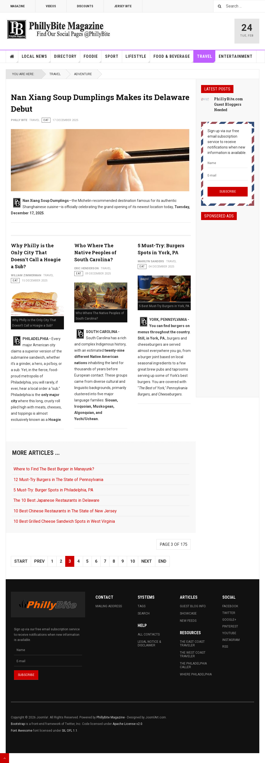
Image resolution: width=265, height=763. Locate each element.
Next (146, 561)
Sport (112, 56)
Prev (39, 561)
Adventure (83, 74)
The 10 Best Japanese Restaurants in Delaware (56, 500)
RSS (225, 646)
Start (21, 561)
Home (12, 56)
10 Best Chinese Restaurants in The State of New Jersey (65, 510)
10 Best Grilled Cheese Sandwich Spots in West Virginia (64, 521)
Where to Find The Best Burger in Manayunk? (53, 469)
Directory (67, 58)
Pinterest (230, 626)
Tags (141, 606)
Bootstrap (18, 724)
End (162, 561)
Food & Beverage (173, 58)
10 (132, 561)
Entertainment (236, 56)
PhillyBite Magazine (111, 717)
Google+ (229, 619)
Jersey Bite (123, 6)
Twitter (228, 613)
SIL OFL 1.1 (69, 730)
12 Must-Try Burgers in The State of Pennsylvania (58, 479)
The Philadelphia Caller (193, 665)
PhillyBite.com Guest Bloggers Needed (228, 104)
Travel (206, 58)
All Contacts (149, 634)
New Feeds (188, 621)
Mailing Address (108, 606)
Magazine (17, 6)
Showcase (188, 613)
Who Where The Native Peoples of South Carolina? (95, 252)
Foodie (92, 58)
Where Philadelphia (196, 674)
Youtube (229, 633)
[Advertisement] (227, 304)
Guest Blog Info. (193, 606)
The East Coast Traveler (192, 643)
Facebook (230, 606)
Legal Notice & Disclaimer (149, 643)
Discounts (85, 6)
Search (144, 613)
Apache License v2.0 (127, 724)
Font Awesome (21, 730)
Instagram (231, 640)
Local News (36, 58)
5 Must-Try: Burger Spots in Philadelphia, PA (53, 490)
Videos (51, 6)
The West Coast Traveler (192, 654)
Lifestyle (138, 58)
